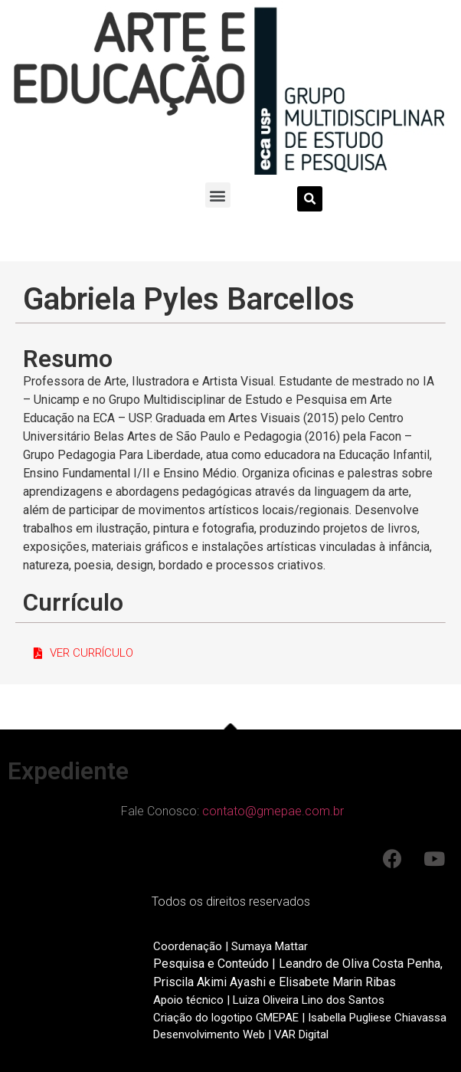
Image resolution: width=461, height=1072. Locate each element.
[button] (217, 195)
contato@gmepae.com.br (273, 811)
